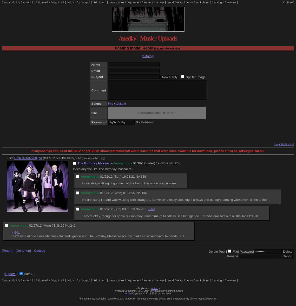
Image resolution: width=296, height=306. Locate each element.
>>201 (15, 236)
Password (247, 255)
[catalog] (148, 56)
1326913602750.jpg (28, 161)
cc (74, 2)
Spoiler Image (195, 77)
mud (171, 2)
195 (144, 196)
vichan (154, 292)
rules (121, 2)
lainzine (231, 2)
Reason (232, 260)
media (46, 2)
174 (177, 167)
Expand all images (284, 147)
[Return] (159, 48)
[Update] (10, 277)
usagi (179, 2)
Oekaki (121, 107)
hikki (95, 2)
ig (59, 2)
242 (72, 229)
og (54, 2)
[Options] (288, 2)
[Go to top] (23, 254)
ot (69, 2)
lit (39, 2)
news (112, 2)
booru (189, 2)
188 (143, 180)
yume (25, 2)
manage (159, 2)
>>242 (151, 213)
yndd (12, 2)
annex (147, 2)
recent (137, 2)
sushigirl (218, 2)
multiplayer (203, 2)
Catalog (39, 254)
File (110, 107)
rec (103, 2)
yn (5, 2)
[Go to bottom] (172, 48)
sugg (85, 2)
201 (143, 213)
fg (19, 2)
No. (171, 167)
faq (129, 2)
